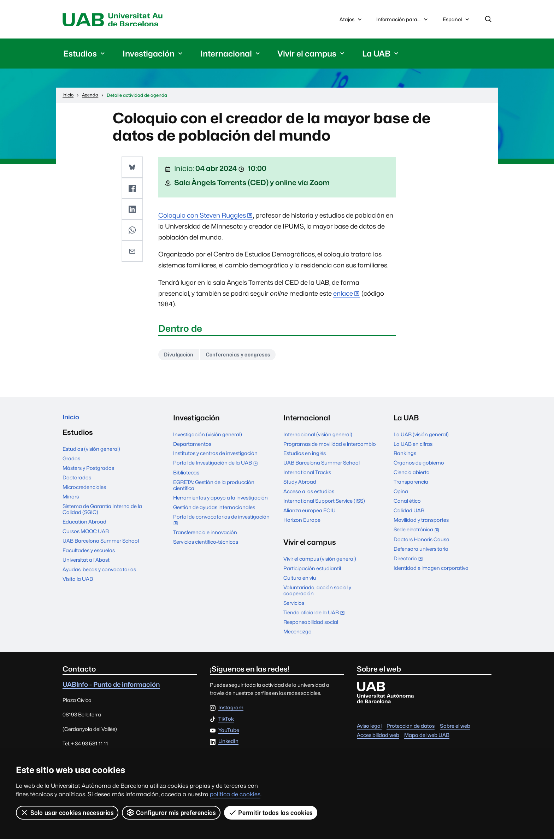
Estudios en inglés (304, 456)
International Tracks (307, 475)
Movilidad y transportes (421, 522)
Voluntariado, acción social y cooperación (317, 593)
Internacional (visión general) (317, 437)
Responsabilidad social (310, 624)
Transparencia (411, 484)
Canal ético (407, 503)
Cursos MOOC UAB (86, 535)
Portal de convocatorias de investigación (221, 523)
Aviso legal (369, 728)
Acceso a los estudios (308, 494)
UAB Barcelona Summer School (101, 545)
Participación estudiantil (312, 571)
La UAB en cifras (413, 446)
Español (456, 22)
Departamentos (192, 446)
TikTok (226, 721)
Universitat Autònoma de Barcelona (129, 20)
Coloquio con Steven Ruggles (202, 216)
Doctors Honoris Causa (421, 542)
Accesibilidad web (378, 737)
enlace (343, 295)
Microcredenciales (84, 491)
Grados (71, 463)
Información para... (402, 20)
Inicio (72, 420)
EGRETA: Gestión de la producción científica (213, 487)
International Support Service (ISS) (324, 503)
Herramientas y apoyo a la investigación (220, 500)
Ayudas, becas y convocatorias (99, 574)
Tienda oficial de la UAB (315, 615)
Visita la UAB (78, 583)
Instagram (230, 710)
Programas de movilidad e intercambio (329, 446)
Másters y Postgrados (88, 472)
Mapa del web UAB (426, 737)
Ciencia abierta (412, 475)
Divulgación (180, 356)
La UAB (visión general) (421, 437)
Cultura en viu (299, 580)
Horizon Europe (301, 522)
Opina (401, 494)
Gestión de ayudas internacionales (214, 510)
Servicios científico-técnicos (205, 544)
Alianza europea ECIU (309, 513)
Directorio (410, 561)
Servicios (293, 605)
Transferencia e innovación (205, 535)
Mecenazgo (297, 634)
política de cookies (235, 794)
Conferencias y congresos (244, 356)
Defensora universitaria (421, 551)
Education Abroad (84, 526)
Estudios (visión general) (91, 453)
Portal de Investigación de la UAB (217, 466)
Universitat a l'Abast (86, 564)
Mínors (71, 501)
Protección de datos (411, 728)
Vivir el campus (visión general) (319, 561)
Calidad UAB (409, 513)
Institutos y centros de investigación (215, 456)
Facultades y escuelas (89, 554)
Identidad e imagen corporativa (431, 570)
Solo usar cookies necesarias (67, 812)
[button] (132, 168)
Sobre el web (455, 728)
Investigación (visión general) (207, 437)
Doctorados (77, 482)
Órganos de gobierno (419, 465)
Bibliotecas (186, 475)
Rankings (405, 456)
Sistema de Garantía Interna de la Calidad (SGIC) (102, 513)
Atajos (351, 20)
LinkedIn (228, 743)
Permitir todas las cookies (271, 812)
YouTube (228, 732)
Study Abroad (299, 484)
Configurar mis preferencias (171, 812)
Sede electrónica (418, 532)
